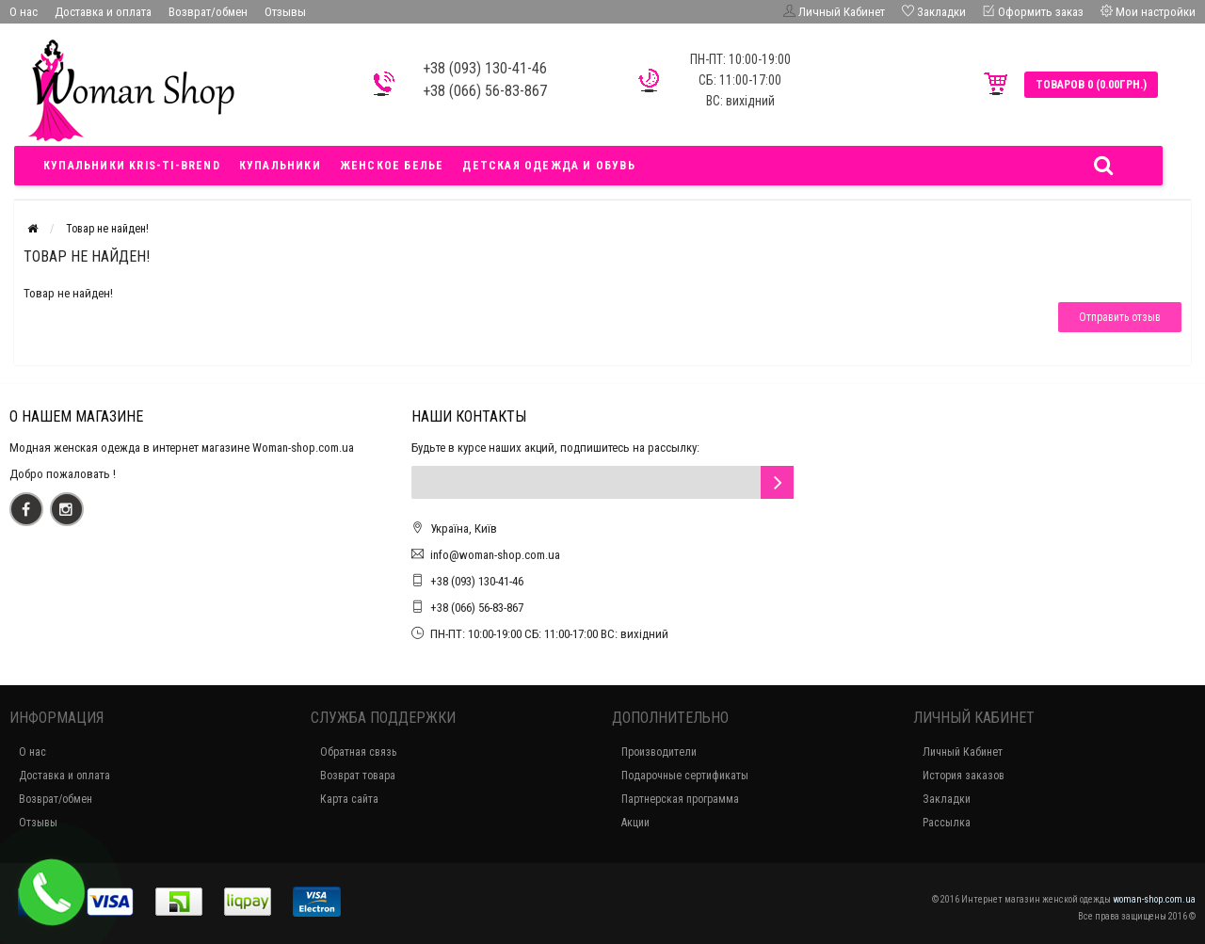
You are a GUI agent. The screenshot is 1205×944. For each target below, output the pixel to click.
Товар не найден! (107, 228)
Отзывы (285, 12)
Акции (635, 822)
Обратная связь (358, 752)
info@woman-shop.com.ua (495, 555)
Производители (659, 752)
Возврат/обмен (208, 12)
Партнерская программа (680, 799)
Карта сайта (349, 799)
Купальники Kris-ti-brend (131, 165)
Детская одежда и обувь (548, 165)
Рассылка (947, 822)
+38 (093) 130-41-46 (476, 581)
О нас (23, 12)
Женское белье (392, 165)
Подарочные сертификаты (684, 775)
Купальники (280, 165)
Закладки (947, 799)
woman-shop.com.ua (1154, 899)
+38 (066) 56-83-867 (476, 607)
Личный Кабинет (963, 752)
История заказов (963, 775)
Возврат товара (357, 775)
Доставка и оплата (103, 12)
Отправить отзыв (1120, 317)
